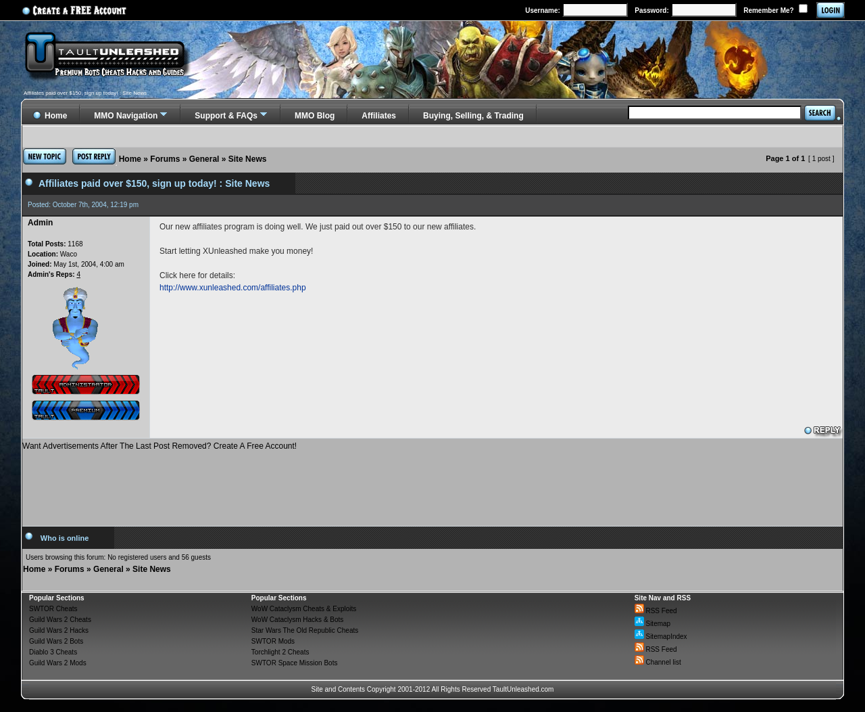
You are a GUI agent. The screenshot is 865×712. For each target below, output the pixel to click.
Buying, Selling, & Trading (473, 115)
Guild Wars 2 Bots (56, 641)
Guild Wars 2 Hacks (59, 630)
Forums (165, 159)
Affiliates (379, 115)
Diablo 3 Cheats (53, 652)
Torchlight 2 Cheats (280, 652)
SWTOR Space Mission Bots (294, 663)
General (204, 159)
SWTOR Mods (273, 641)
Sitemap (652, 623)
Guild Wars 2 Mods (57, 663)
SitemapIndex (661, 636)
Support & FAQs (226, 115)
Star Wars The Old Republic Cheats (304, 630)
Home (130, 159)
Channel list (658, 662)
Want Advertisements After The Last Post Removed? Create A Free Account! (159, 446)
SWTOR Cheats (53, 609)
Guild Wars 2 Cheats (60, 619)
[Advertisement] (432, 483)
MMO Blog (315, 115)
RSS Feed (656, 611)
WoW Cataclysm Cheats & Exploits (303, 609)
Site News (247, 159)
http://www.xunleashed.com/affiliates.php (232, 287)
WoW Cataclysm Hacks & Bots (297, 619)
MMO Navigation (125, 115)
